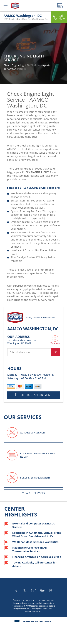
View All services (33, 493)
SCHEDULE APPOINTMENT (33, 395)
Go (55, 352)
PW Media (30, 605)
